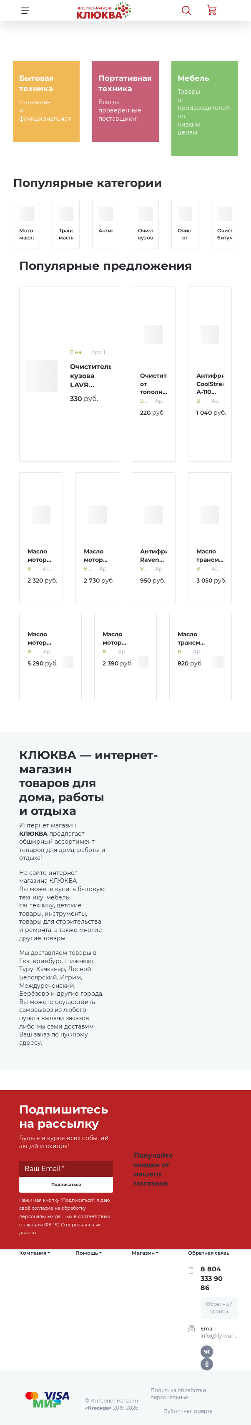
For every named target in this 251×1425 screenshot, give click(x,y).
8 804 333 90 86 (212, 1278)
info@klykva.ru (219, 1336)
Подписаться (66, 1184)
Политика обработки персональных (178, 1393)
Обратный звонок (219, 1308)
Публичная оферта (188, 1411)
